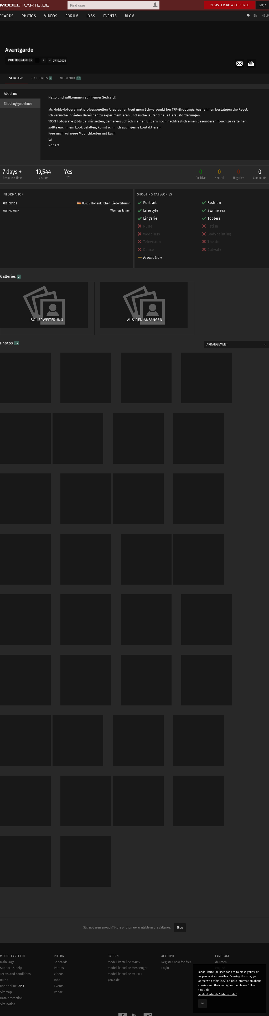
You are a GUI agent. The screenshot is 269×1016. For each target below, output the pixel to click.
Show (180, 897)
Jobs (98, 15)
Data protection (11, 968)
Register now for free (229, 5)
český (219, 944)
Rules (4, 950)
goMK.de (114, 950)
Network (69, 76)
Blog (137, 15)
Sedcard (15, 76)
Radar (58, 962)
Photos (36, 15)
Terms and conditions (15, 944)
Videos (58, 15)
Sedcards (61, 932)
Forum (79, 15)
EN (253, 15)
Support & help (11, 938)
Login (262, 5)
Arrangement (216, 338)
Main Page (7, 932)
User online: (12, 956)
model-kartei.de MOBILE (125, 944)
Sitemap (6, 962)
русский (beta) (225, 950)
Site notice (7, 974)
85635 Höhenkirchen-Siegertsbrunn (104, 205)
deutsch (221, 932)
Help (262, 15)
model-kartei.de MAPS (124, 932)
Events (118, 15)
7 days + (14, 175)
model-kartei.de (129, 1005)
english (220, 938)
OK (202, 1003)
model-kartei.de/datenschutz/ (217, 994)
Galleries (40, 76)
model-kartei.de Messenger (128, 938)
